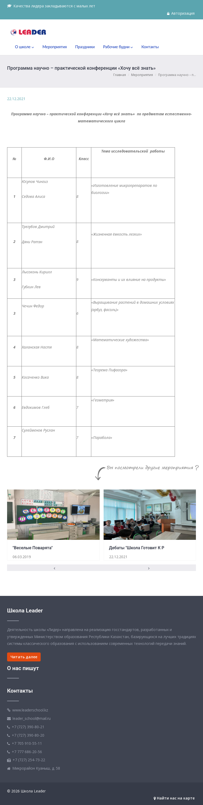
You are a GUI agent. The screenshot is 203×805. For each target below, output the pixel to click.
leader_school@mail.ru (32, 718)
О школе (24, 46)
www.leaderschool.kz (30, 710)
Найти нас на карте (174, 798)
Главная (119, 75)
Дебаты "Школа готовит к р (136, 547)
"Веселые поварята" (33, 547)
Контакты (150, 46)
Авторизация (181, 13)
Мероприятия (54, 46)
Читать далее (23, 656)
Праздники (85, 46)
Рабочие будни (118, 46)
